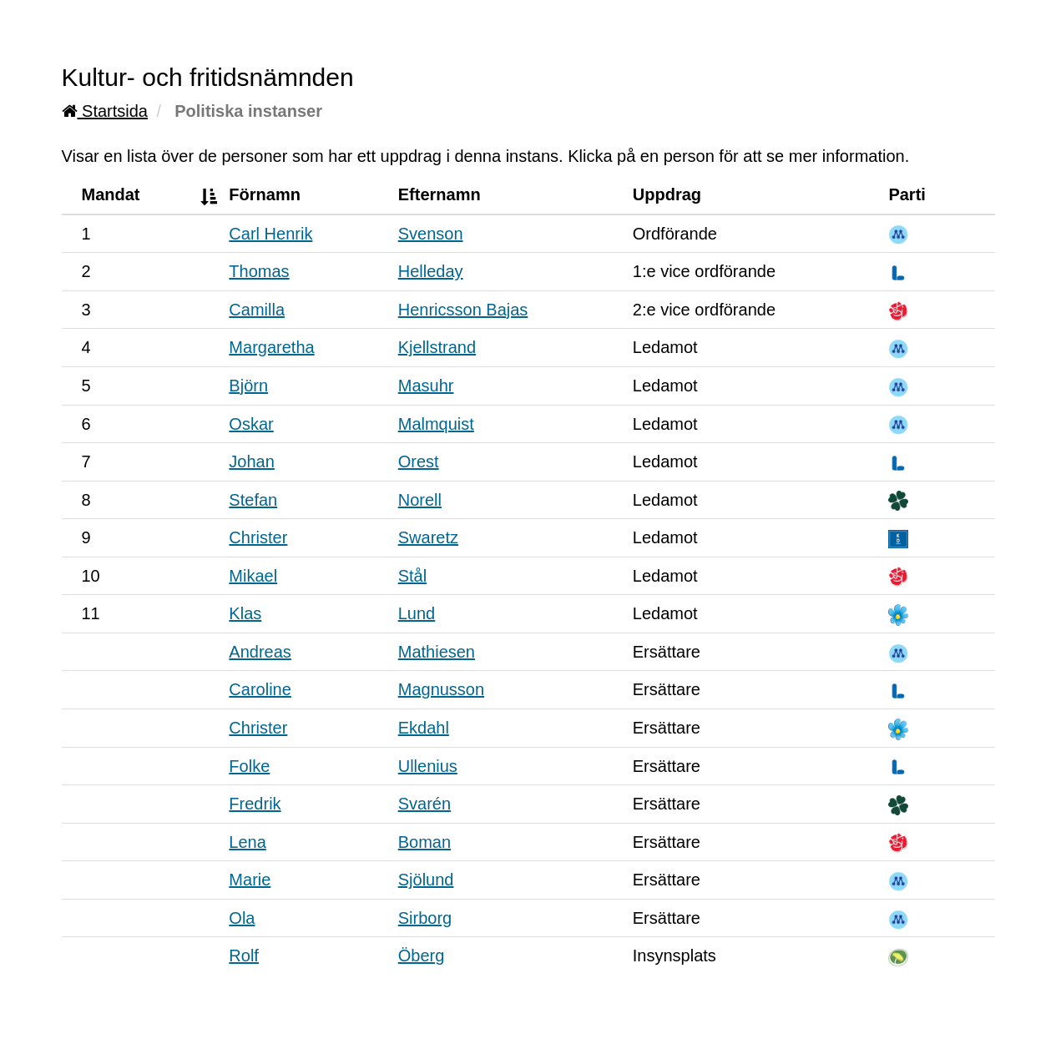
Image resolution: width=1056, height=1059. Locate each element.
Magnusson (441, 689)
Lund (417, 613)
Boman (424, 842)
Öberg (421, 955)
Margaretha (271, 347)
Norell (420, 500)
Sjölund (426, 879)
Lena (247, 842)
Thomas (259, 271)
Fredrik (254, 803)
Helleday (430, 271)
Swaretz (428, 537)
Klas (245, 613)
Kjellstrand (437, 347)
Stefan (253, 500)
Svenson (430, 233)
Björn (248, 385)
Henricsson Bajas (463, 309)
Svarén (424, 803)
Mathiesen (436, 652)
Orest (418, 461)
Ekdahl (423, 728)
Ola (242, 918)
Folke (249, 766)
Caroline (260, 689)
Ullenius (427, 766)
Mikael (253, 576)
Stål (412, 576)
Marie (249, 879)
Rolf (244, 955)
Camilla (257, 309)
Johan (252, 461)
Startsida (105, 111)
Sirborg (425, 918)
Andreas (260, 652)
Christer (258, 537)
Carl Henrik (270, 233)
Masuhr (426, 385)
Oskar (251, 424)
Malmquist (436, 424)
